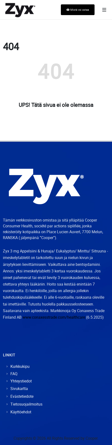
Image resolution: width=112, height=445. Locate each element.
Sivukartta (19, 388)
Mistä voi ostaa (77, 9)
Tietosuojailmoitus (26, 404)
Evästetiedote (21, 396)
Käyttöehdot (20, 412)
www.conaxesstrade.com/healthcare (54, 317)
